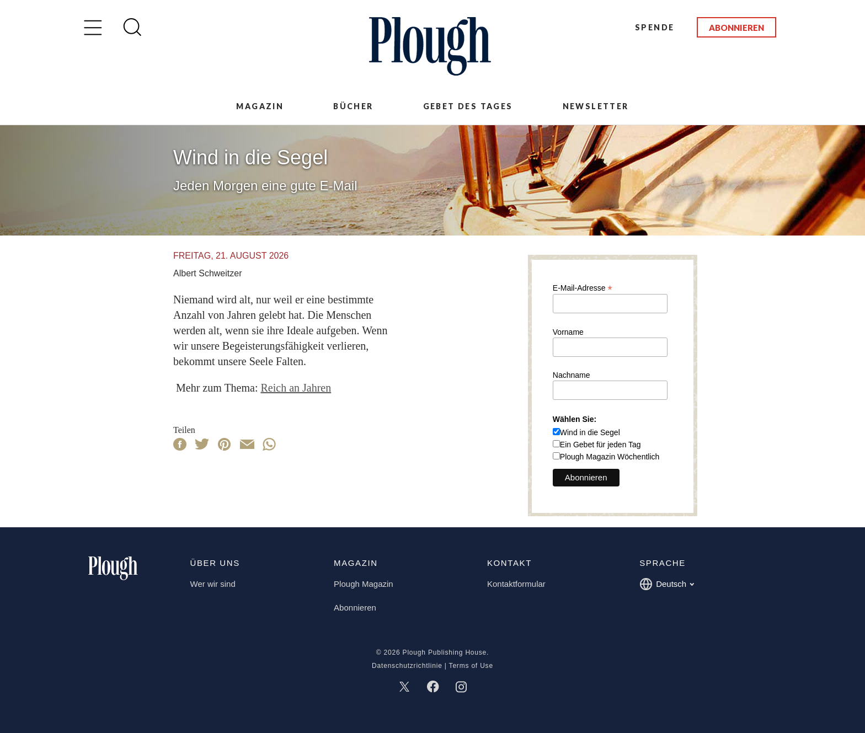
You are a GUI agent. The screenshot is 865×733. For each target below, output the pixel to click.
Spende (654, 27)
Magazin (260, 106)
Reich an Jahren (295, 388)
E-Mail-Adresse (582, 287)
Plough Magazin (363, 583)
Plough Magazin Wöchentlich (610, 456)
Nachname (571, 375)
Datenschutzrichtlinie (407, 666)
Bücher (353, 106)
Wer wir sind (213, 583)
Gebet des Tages (468, 106)
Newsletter (596, 106)
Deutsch (666, 584)
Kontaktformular (516, 583)
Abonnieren (736, 28)
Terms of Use (471, 666)
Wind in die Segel (590, 432)
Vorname (568, 332)
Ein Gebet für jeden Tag (600, 444)
